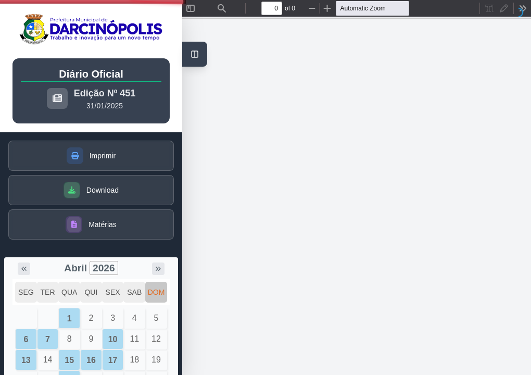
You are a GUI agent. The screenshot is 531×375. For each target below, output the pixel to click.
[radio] (489, 8)
